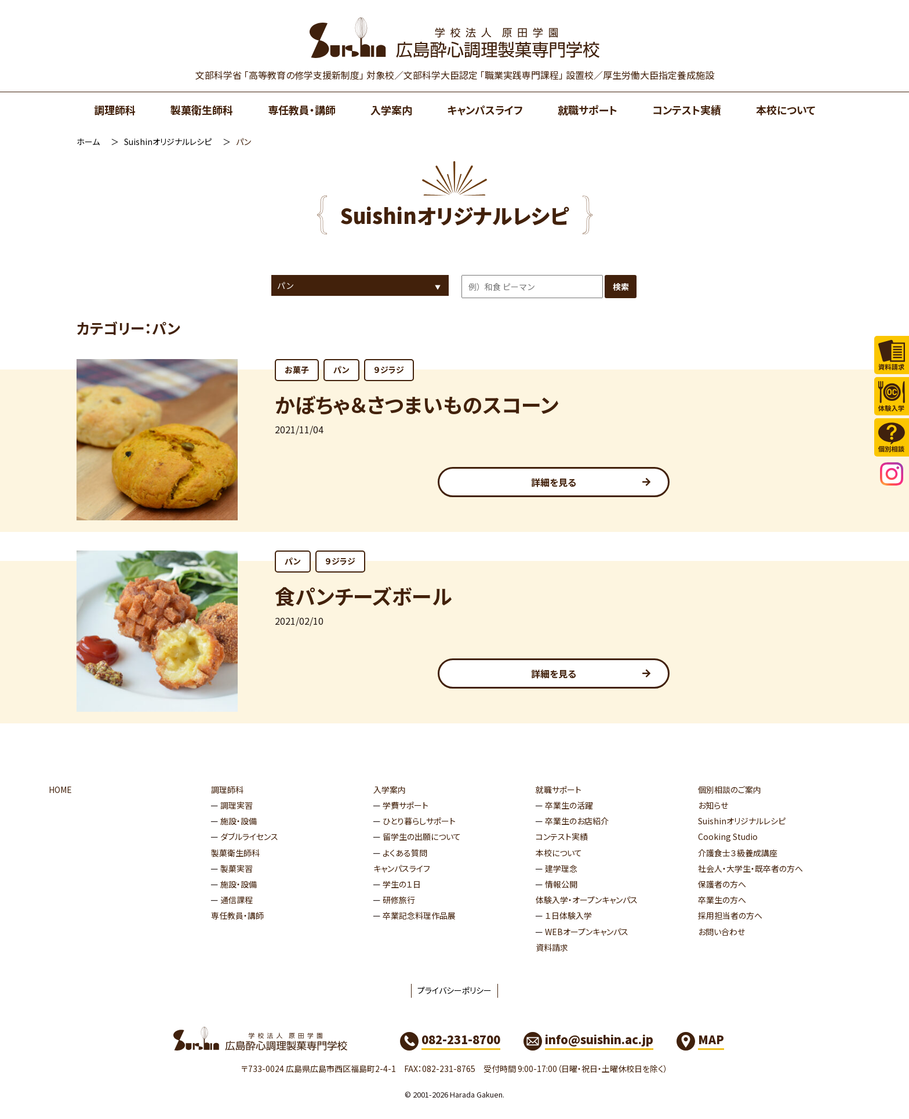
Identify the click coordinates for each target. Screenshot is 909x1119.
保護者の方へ (722, 884)
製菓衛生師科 (201, 109)
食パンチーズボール (363, 595)
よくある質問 (405, 853)
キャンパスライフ (485, 109)
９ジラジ (389, 369)
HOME (60, 789)
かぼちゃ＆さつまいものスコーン (417, 404)
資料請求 (552, 947)
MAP (711, 1039)
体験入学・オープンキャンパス (587, 900)
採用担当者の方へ (730, 915)
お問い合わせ (721, 931)
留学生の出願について (422, 836)
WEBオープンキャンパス (586, 931)
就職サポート (587, 109)
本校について (786, 109)
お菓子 (297, 369)
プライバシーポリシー (454, 990)
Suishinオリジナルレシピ (168, 141)
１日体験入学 (568, 915)
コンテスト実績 (686, 109)
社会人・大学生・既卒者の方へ (750, 868)
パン (341, 369)
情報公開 (561, 884)
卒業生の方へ (722, 900)
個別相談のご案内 (729, 789)
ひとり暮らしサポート (419, 821)
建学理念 (561, 868)
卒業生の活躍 (569, 805)
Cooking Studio (728, 836)
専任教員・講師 (302, 109)
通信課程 (236, 900)
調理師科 (115, 109)
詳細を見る (553, 482)
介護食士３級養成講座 (737, 853)
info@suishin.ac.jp (599, 1039)
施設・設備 (238, 821)
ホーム (88, 141)
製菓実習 (236, 868)
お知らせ (713, 805)
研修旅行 (399, 900)
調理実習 (236, 805)
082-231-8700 (460, 1039)
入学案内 (391, 109)
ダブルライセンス (249, 836)
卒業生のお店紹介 (577, 821)
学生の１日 (402, 884)
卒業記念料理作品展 (419, 915)
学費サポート (405, 805)
